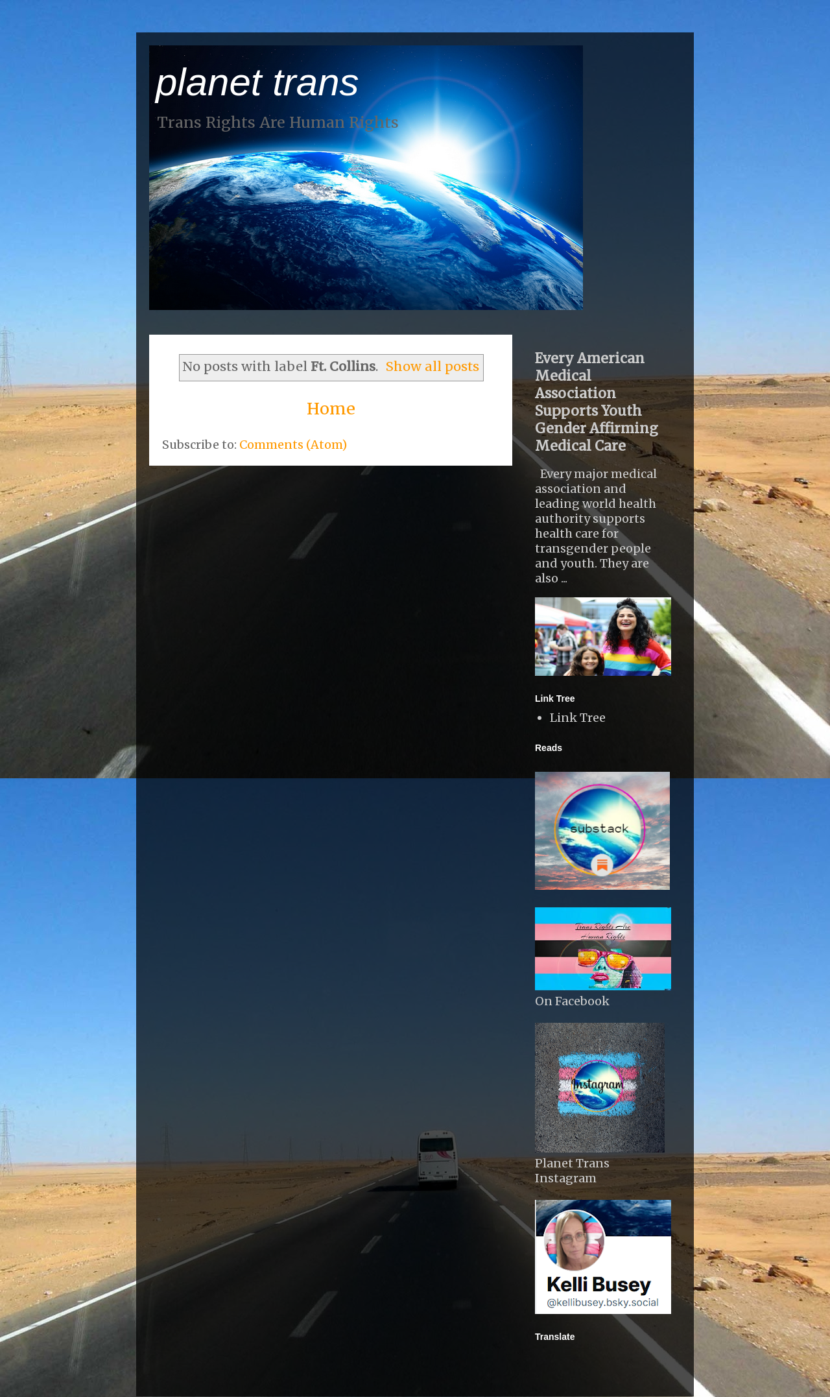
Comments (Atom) (293, 444)
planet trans (257, 82)
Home (331, 408)
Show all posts (432, 366)
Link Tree (578, 717)
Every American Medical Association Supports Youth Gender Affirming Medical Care (596, 402)
